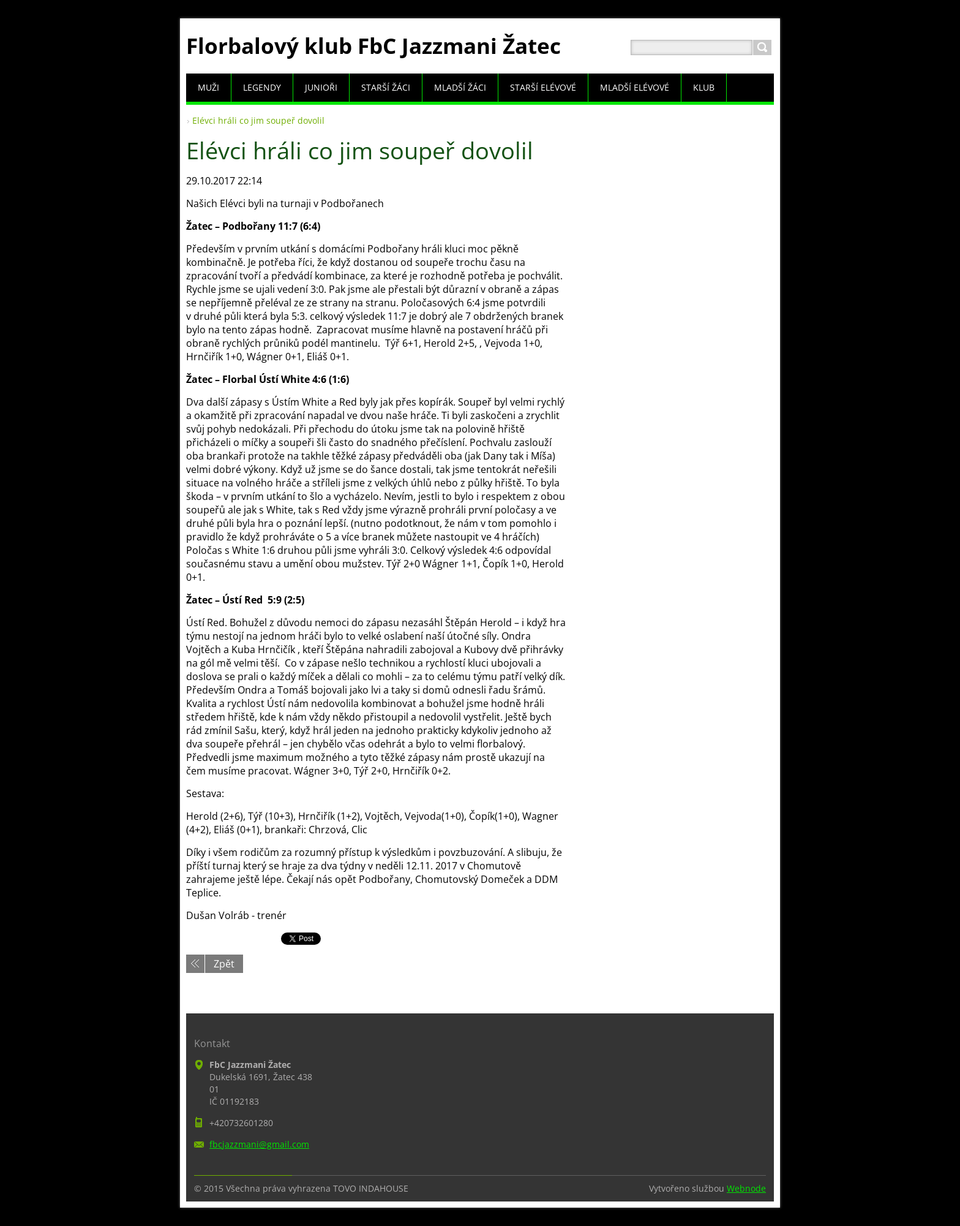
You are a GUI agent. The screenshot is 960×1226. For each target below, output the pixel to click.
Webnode (746, 1188)
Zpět (224, 964)
